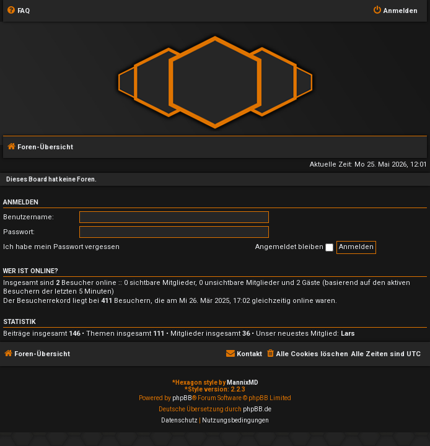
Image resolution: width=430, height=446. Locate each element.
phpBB (182, 398)
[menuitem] (18, 11)
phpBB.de (257, 409)
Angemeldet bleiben (294, 247)
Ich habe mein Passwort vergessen (61, 247)
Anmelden (20, 202)
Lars (348, 334)
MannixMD (242, 382)
